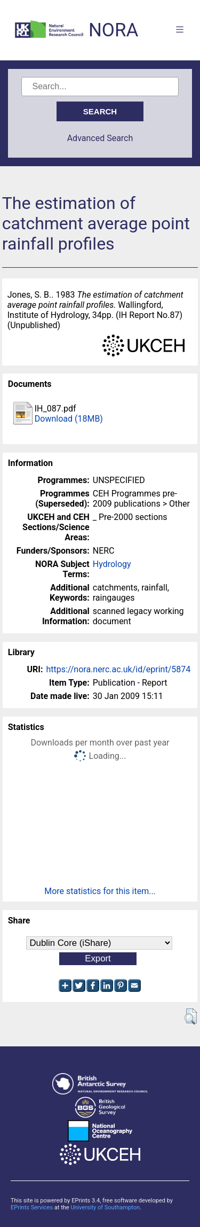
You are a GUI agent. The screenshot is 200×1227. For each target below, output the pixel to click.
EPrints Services (32, 1207)
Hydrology (112, 564)
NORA (113, 30)
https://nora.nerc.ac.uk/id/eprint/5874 (118, 669)
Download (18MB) (69, 419)
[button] (191, 1016)
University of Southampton (105, 1207)
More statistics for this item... (100, 891)
